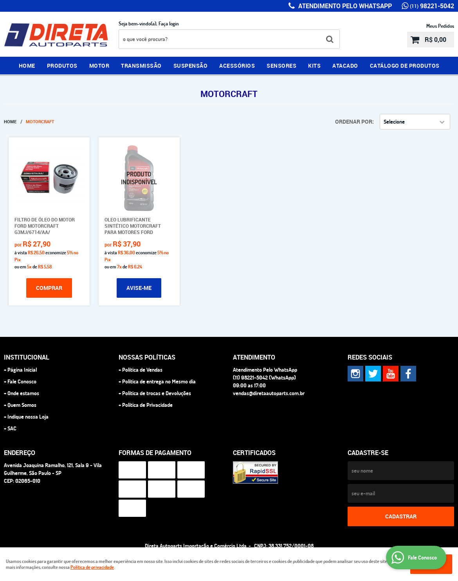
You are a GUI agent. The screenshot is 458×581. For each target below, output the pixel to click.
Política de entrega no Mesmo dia (159, 381)
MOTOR (99, 65)
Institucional (26, 357)
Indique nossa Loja (28, 416)
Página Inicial (22, 369)
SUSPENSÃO (190, 65)
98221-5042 (432, 6)
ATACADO (345, 65)
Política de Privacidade (147, 404)
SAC (11, 428)
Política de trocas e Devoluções (156, 393)
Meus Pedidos (440, 26)
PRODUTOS (62, 65)
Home (27, 65)
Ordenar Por (353, 121)
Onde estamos (23, 393)
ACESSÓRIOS (237, 65)
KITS (314, 65)
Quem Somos (21, 404)
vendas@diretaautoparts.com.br (269, 393)
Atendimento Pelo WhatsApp (344, 6)
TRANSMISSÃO (141, 65)
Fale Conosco (21, 381)
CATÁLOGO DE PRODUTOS (405, 65)
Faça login (169, 23)
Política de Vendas (142, 369)
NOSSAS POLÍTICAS (147, 357)
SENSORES (281, 65)
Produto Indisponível (139, 177)
